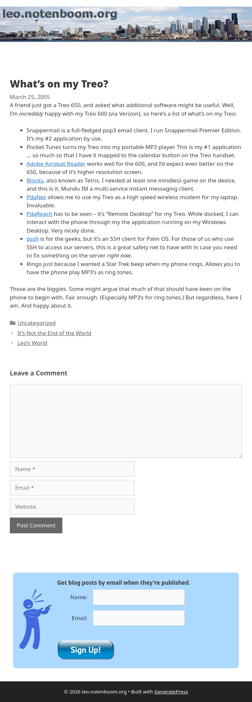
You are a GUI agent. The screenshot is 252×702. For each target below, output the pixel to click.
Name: (79, 597)
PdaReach (39, 214)
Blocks (35, 180)
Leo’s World (32, 343)
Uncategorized (36, 323)
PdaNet (36, 197)
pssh (33, 238)
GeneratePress (171, 691)
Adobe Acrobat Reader (56, 163)
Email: (80, 618)
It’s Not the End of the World (54, 333)
